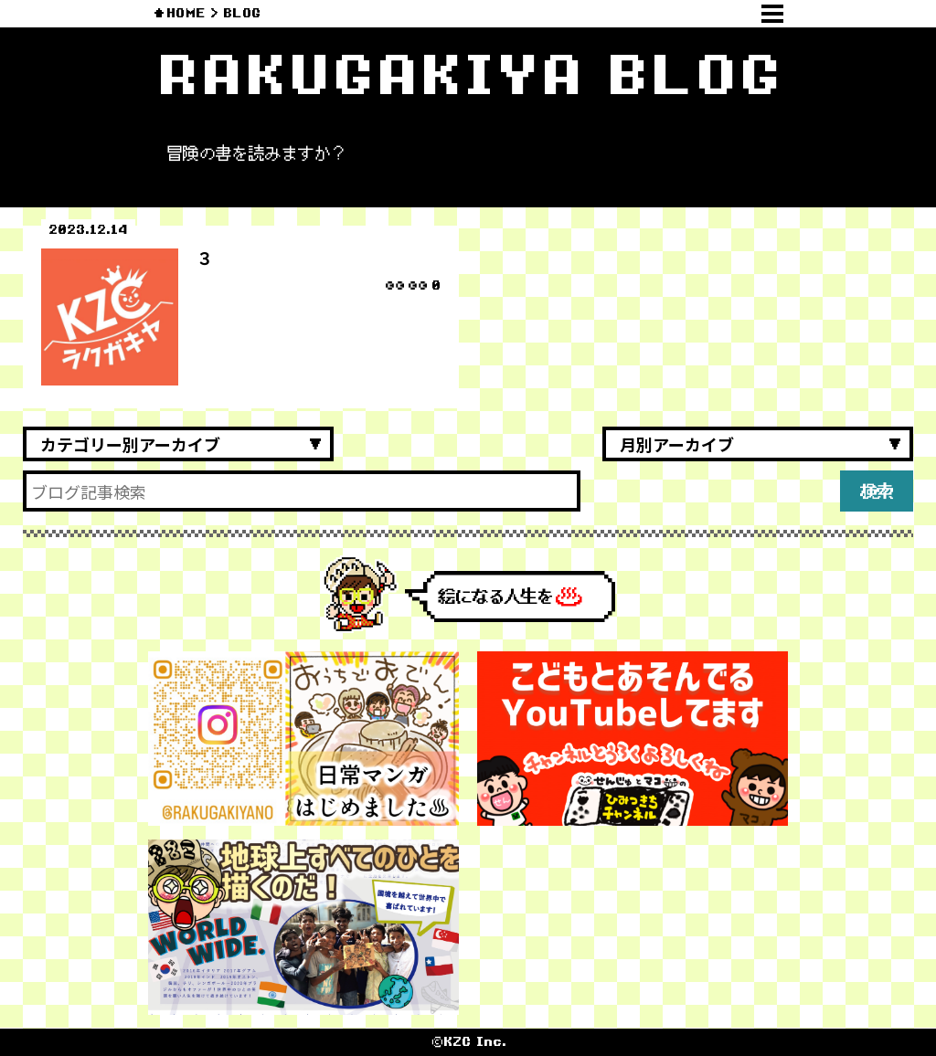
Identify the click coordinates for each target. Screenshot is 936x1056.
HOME (186, 13)
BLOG (242, 13)
